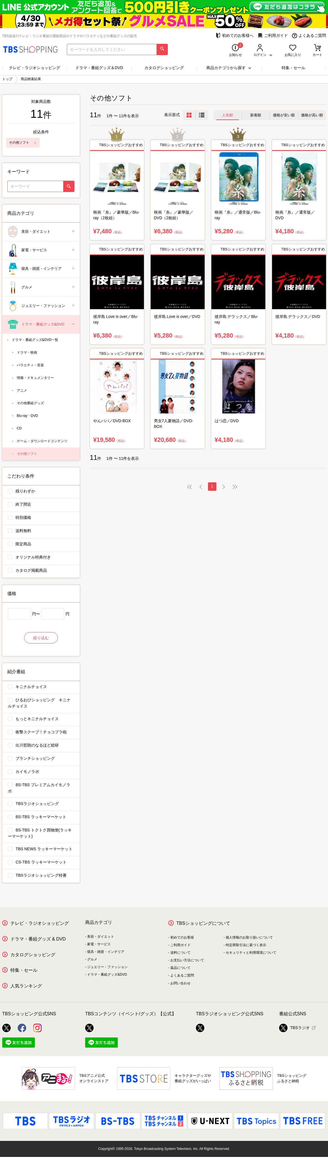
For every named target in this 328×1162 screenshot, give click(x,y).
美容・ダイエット (41, 231)
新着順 (255, 115)
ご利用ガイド (273, 35)
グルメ (41, 287)
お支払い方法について (187, 960)
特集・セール (293, 67)
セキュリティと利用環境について (251, 953)
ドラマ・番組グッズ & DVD (38, 939)
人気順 (227, 115)
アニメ (22, 390)
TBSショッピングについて (203, 923)
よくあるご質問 (309, 35)
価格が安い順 (284, 115)
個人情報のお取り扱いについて (249, 937)
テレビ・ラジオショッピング (34, 67)
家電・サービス (41, 250)
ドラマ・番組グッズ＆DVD (99, 67)
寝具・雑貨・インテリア (41, 269)
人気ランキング (26, 986)
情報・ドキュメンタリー (35, 378)
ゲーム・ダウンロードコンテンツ (42, 441)
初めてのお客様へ (235, 35)
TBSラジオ (294, 1028)
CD (19, 428)
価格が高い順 (312, 115)
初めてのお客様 (182, 937)
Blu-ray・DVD (27, 416)
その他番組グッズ (30, 403)
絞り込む (41, 638)
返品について (180, 968)
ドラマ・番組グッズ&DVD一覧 (35, 340)
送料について (180, 953)
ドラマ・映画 (27, 352)
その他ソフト (27, 454)
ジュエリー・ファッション (41, 306)
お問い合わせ (180, 983)
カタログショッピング (164, 67)
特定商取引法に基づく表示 (246, 945)
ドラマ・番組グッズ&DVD (41, 324)
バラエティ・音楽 (30, 365)
